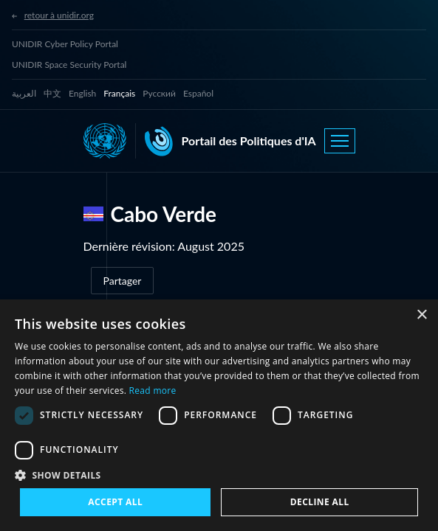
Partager (122, 280)
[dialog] (219, 415)
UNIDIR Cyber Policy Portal (65, 43)
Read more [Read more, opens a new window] (153, 390)
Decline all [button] (319, 502)
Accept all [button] (115, 502)
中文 (52, 93)
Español (198, 93)
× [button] (421, 315)
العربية (24, 93)
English (82, 93)
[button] (219, 475)
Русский (159, 93)
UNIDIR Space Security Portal (69, 64)
